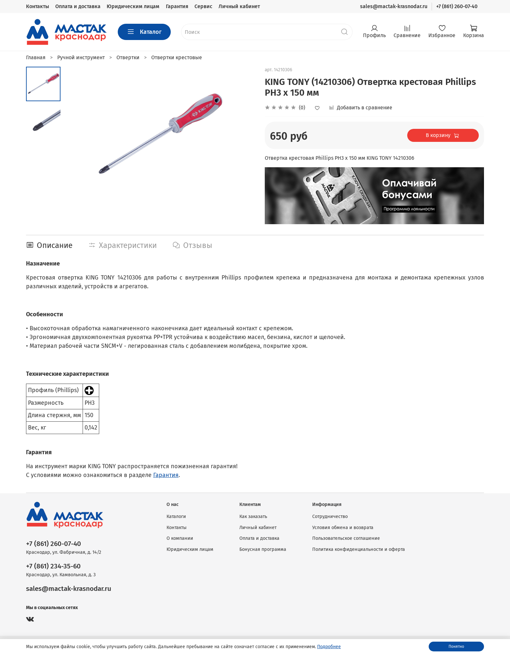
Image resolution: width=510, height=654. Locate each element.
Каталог (144, 32)
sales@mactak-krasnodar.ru (393, 6)
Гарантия (177, 6)
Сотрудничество (330, 516)
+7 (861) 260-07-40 (456, 6)
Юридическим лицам (133, 6)
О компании (180, 538)
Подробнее (329, 646)
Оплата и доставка (78, 6)
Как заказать (253, 516)
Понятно (456, 646)
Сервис (203, 6)
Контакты (37, 6)
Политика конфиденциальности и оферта (358, 549)
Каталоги (176, 516)
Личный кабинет (239, 6)
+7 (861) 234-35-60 (53, 566)
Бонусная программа (262, 549)
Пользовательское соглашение (346, 538)
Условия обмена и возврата (342, 527)
